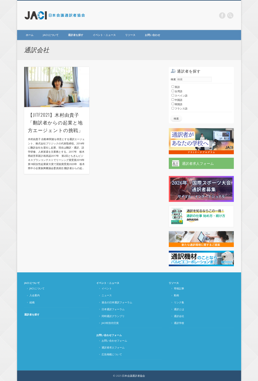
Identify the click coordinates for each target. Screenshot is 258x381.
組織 (32, 302)
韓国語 (177, 104)
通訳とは (179, 309)
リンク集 (179, 302)
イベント (107, 288)
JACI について (51, 35)
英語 (176, 87)
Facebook (222, 15)
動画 (176, 295)
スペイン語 (179, 95)
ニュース (107, 295)
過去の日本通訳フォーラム (117, 302)
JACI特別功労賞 (110, 323)
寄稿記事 (179, 288)
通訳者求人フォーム (198, 163)
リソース (130, 35)
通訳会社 (179, 316)
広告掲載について (112, 354)
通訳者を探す (75, 35)
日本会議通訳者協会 (55, 15)
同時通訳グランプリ (113, 316)
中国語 (177, 100)
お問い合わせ (152, 35)
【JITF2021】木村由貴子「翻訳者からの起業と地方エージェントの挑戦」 (55, 122)
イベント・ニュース (104, 35)
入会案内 (34, 295)
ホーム (29, 35)
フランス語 (179, 108)
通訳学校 (179, 323)
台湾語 (177, 91)
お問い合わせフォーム (109, 335)
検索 (173, 79)
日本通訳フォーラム (113, 309)
